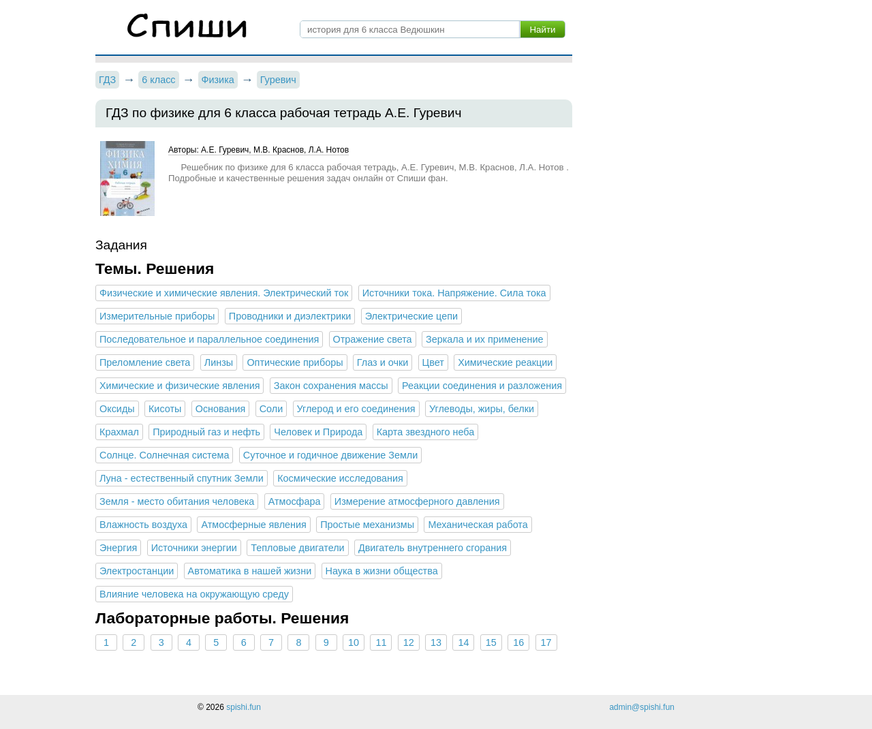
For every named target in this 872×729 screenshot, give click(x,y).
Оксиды (117, 408)
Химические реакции (505, 362)
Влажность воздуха (143, 524)
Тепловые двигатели (297, 547)
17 (545, 642)
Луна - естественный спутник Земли (181, 478)
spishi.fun (243, 707)
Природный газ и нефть (206, 431)
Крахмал (119, 431)
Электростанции (136, 570)
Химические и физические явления (179, 385)
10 (353, 642)
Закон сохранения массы (331, 385)
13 (436, 642)
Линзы (218, 362)
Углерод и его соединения (356, 408)
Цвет (433, 362)
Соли (271, 408)
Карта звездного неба (426, 431)
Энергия (118, 547)
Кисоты (165, 408)
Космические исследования (340, 478)
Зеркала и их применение (485, 339)
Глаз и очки (382, 362)
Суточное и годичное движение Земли (330, 455)
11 (380, 642)
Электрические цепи (411, 316)
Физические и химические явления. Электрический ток (223, 293)
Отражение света (372, 339)
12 (408, 642)
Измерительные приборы (157, 316)
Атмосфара (294, 501)
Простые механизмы (367, 524)
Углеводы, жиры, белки (481, 408)
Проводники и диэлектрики (290, 316)
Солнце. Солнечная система (164, 455)
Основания (221, 408)
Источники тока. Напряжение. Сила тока (454, 293)
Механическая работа (477, 524)
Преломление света (144, 362)
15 (491, 642)
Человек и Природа (318, 431)
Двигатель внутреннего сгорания (432, 547)
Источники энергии (194, 547)
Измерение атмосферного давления (417, 501)
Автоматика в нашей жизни (250, 570)
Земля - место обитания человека (176, 501)
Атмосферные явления (253, 524)
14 (463, 642)
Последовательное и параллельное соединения (209, 339)
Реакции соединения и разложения (482, 385)
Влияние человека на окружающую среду (194, 594)
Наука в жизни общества (382, 570)
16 (518, 642)
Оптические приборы (295, 362)
